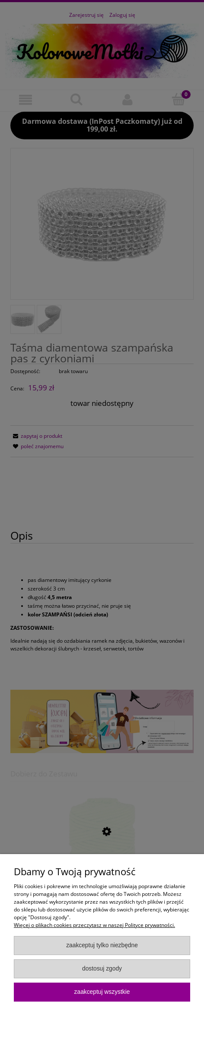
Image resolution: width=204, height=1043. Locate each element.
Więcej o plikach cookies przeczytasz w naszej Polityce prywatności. (94, 925)
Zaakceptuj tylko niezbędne (102, 945)
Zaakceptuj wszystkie (102, 992)
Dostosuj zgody (102, 968)
